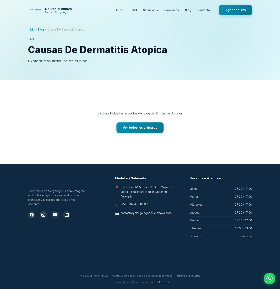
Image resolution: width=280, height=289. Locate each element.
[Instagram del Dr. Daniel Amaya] (43, 214)
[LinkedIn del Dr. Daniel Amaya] (66, 214)
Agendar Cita (235, 10)
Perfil (133, 10)
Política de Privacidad (187, 275)
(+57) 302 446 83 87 (134, 204)
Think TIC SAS (162, 282)
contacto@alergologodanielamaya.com (146, 213)
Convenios (171, 10)
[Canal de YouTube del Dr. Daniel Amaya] (55, 214)
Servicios (150, 10)
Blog (188, 10)
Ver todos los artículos (140, 127)
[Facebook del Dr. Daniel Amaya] (31, 214)
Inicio (119, 10)
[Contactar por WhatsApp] (269, 278)
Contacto (203, 10)
